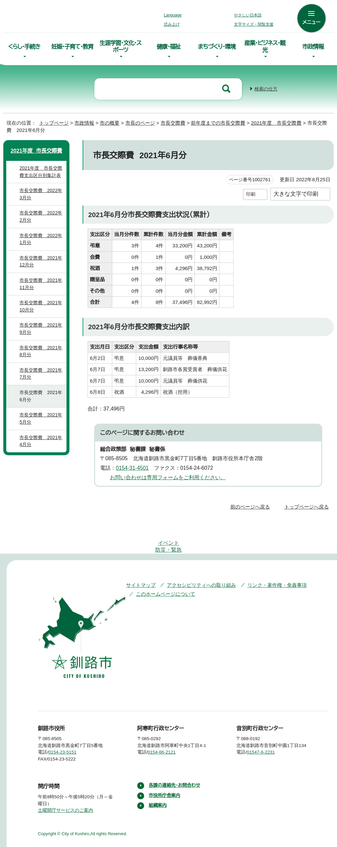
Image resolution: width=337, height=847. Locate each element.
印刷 (250, 191)
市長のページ (141, 120)
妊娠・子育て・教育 (72, 45)
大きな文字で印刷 (295, 191)
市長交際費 (176, 120)
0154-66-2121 (167, 730)
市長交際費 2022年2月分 (42, 222)
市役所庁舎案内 (165, 773)
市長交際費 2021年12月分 (41, 267)
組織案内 (158, 783)
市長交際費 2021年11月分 (41, 289)
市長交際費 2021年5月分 (41, 424)
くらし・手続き (24, 45)
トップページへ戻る (307, 503)
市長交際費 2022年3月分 (42, 199)
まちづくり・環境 (216, 45)
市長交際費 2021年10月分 (41, 312)
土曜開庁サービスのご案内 (64, 787)
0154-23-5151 (67, 730)
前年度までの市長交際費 (223, 120)
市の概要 (109, 120)
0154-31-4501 (134, 465)
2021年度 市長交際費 (284, 120)
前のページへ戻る (252, 503)
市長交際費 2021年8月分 (41, 356)
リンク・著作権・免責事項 (267, 562)
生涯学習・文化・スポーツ (120, 45)
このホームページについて (165, 571)
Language (174, 15)
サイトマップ (139, 562)
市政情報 (313, 45)
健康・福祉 (168, 45)
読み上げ (172, 24)
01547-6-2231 (266, 730)
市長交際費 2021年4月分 (41, 446)
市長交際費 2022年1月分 (42, 244)
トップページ (51, 120)
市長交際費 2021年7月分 (41, 379)
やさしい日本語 (247, 15)
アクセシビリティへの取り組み (196, 562)
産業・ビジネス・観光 (265, 45)
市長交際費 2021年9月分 (41, 334)
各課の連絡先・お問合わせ (175, 763)
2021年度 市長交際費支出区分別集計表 (41, 177)
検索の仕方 (265, 86)
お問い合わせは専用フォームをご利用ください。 (165, 474)
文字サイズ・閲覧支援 (252, 24)
